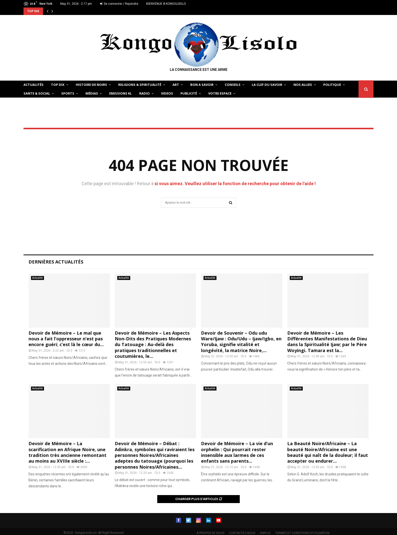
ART (175, 84)
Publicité (188, 93)
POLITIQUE (332, 84)
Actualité (37, 277)
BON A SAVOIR (202, 84)
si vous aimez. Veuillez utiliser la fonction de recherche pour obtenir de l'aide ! (235, 183)
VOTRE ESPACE (220, 93)
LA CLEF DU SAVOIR (267, 84)
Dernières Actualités (55, 262)
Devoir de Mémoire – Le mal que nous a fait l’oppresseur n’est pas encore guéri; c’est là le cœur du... (66, 339)
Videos (167, 93)
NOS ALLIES (303, 84)
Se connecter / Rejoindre (119, 3)
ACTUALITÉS (34, 84)
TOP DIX (57, 84)
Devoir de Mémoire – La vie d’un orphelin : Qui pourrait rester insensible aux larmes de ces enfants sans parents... (237, 452)
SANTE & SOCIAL (37, 93)
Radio (144, 93)
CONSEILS (232, 84)
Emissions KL (120, 93)
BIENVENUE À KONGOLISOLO (166, 3)
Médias (92, 93)
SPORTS (67, 93)
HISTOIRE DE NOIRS (91, 84)
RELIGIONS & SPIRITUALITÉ (139, 84)
